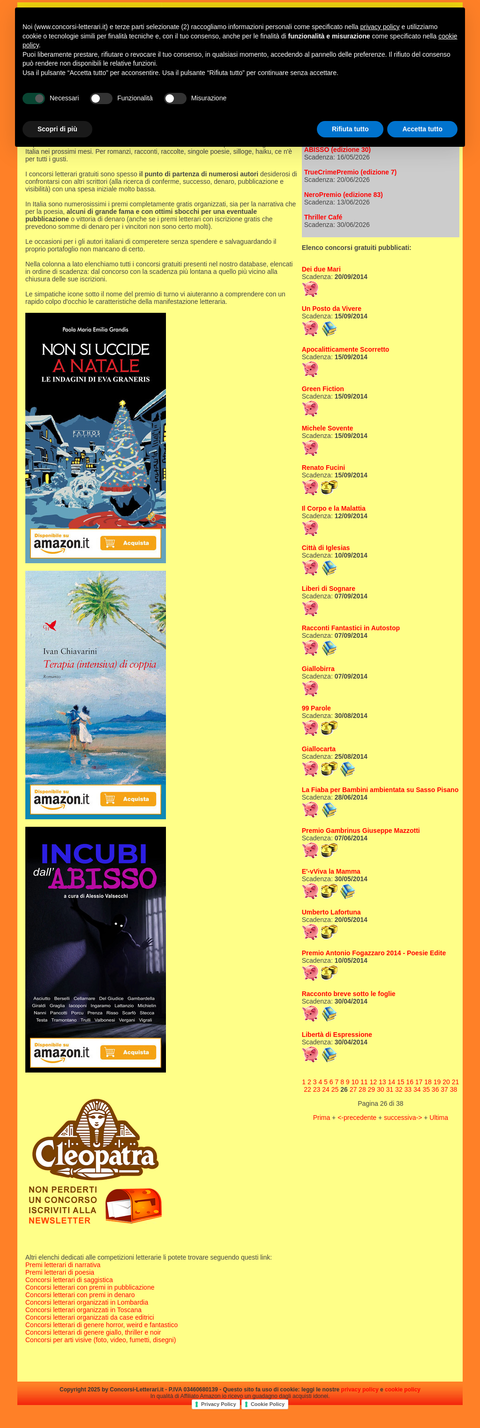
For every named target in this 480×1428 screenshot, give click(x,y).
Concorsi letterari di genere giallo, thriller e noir (93, 1332)
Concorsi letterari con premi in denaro (80, 1295)
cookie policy (402, 1389)
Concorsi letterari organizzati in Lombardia (86, 1302)
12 (373, 1082)
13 (382, 1082)
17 (419, 1082)
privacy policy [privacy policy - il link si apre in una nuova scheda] (380, 26)
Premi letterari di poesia (59, 1272)
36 (435, 1089)
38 (454, 1089)
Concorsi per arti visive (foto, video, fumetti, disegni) (100, 1340)
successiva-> (404, 1117)
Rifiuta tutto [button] (350, 129)
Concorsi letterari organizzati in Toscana (83, 1310)
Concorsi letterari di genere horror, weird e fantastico (101, 1325)
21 (455, 1082)
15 (401, 1082)
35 (426, 1089)
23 (317, 1089)
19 (437, 1082)
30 (380, 1089)
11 (364, 1082)
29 (371, 1089)
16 (409, 1082)
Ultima (438, 1117)
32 (399, 1089)
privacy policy (360, 1389)
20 (446, 1082)
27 (353, 1089)
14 (391, 1082)
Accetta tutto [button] (422, 129)
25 (335, 1089)
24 (326, 1089)
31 (390, 1089)
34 (417, 1089)
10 (355, 1082)
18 (428, 1082)
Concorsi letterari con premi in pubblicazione (89, 1287)
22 (307, 1089)
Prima (322, 1117)
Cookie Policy (268, 1404)
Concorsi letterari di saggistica (69, 1280)
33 (408, 1089)
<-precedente (358, 1117)
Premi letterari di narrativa (62, 1265)
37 (444, 1089)
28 (362, 1089)
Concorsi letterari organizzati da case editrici (89, 1317)
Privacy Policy (218, 1404)
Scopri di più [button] (57, 129)
